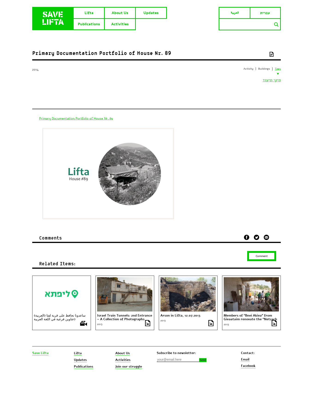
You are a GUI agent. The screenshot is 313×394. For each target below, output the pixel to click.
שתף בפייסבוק (246, 237)
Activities (120, 24)
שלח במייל (266, 237)
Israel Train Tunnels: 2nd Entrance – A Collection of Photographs (124, 317)
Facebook (248, 366)
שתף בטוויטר (256, 237)
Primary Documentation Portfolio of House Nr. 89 (76, 118)
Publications (89, 24)
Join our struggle (128, 366)
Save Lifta (40, 353)
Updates (151, 12)
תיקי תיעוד (272, 80)
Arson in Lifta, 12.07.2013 (180, 315)
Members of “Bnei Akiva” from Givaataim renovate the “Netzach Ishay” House (250, 319)
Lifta (88, 12)
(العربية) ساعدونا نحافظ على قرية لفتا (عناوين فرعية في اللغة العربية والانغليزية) (60, 319)
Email (245, 359)
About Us (120, 12)
